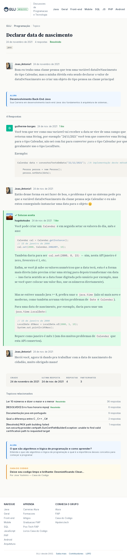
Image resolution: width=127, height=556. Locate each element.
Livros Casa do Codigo (35, 531)
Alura (58, 509)
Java (56, 9)
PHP (110, 9)
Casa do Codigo (64, 518)
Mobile (88, 9)
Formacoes (29, 513)
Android (120, 9)
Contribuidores (76, 554)
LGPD (88, 554)
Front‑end (76, 9)
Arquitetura (9, 544)
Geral (64, 9)
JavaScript (9, 531)
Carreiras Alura (31, 509)
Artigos (27, 518)
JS (104, 9)
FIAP (57, 513)
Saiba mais (61, 554)
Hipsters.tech (62, 522)
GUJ (8, 25)
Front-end (9, 518)
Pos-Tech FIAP (31, 526)
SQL (97, 9)
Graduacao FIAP (31, 522)
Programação (22, 25)
